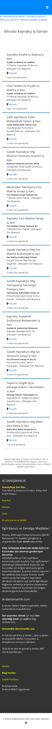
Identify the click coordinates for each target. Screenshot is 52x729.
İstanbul (6, 500)
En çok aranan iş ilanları (14, 520)
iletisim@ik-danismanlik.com (18, 628)
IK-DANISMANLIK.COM (19, 719)
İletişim (6, 666)
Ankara (5, 507)
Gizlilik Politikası (10, 679)
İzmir (4, 513)
